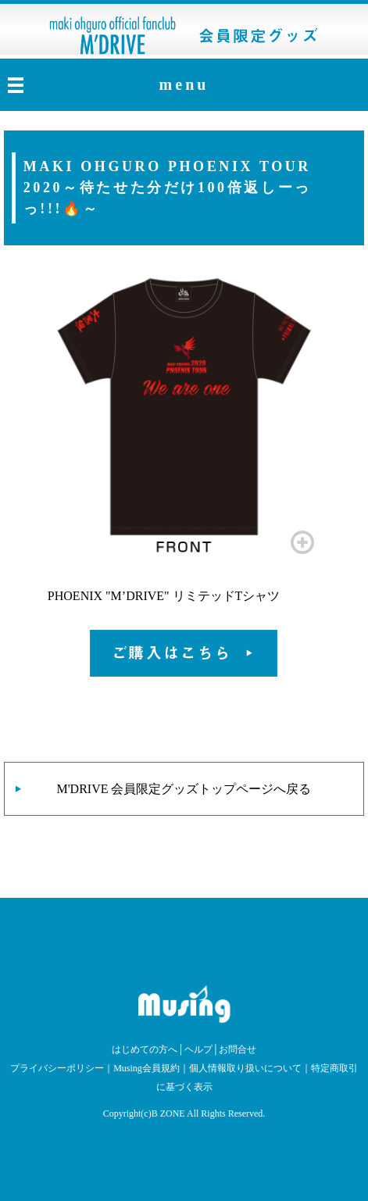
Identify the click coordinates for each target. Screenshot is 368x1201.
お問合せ (237, 1049)
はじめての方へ (144, 1049)
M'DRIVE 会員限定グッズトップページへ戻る (184, 788)
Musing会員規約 (146, 1068)
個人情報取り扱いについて (245, 1068)
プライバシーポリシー (57, 1068)
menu (184, 84)
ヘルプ (198, 1049)
